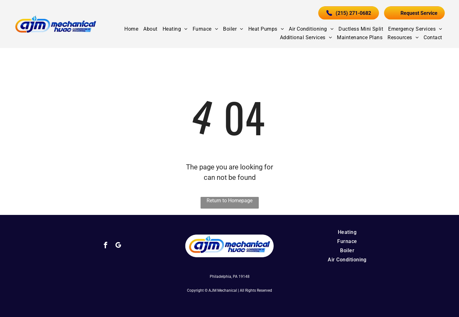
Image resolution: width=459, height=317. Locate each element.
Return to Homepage (229, 201)
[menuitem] (131, 29)
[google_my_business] (118, 246)
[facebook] (105, 246)
